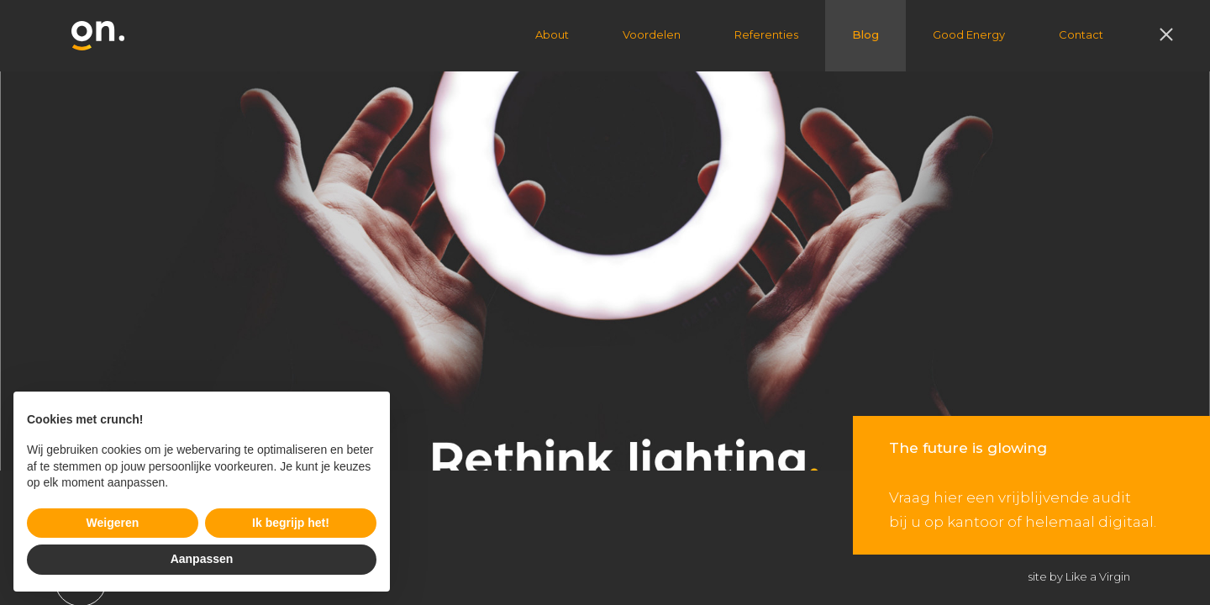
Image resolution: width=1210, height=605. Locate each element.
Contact (1081, 34)
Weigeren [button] (113, 522)
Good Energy (969, 34)
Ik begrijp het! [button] (290, 522)
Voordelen (652, 34)
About (552, 34)
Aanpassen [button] (202, 559)
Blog (865, 34)
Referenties (766, 34)
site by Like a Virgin (1079, 576)
